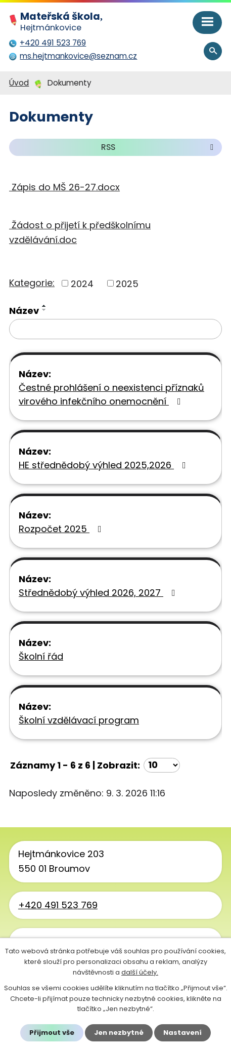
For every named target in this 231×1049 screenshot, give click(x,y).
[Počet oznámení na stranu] (162, 765)
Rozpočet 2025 (62, 528)
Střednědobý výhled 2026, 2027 (99, 592)
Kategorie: (32, 282)
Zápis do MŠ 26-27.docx (64, 187)
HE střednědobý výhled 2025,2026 (104, 465)
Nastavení (182, 1032)
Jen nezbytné (119, 1032)
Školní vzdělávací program (79, 720)
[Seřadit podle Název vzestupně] (44, 306)
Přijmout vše (51, 1032)
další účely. (139, 972)
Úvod (19, 82)
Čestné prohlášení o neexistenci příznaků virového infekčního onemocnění (111, 394)
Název (24, 310)
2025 (127, 283)
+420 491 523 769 (58, 905)
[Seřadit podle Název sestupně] (44, 310)
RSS (159, 147)
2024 (82, 283)
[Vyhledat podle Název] (115, 329)
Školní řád (41, 656)
